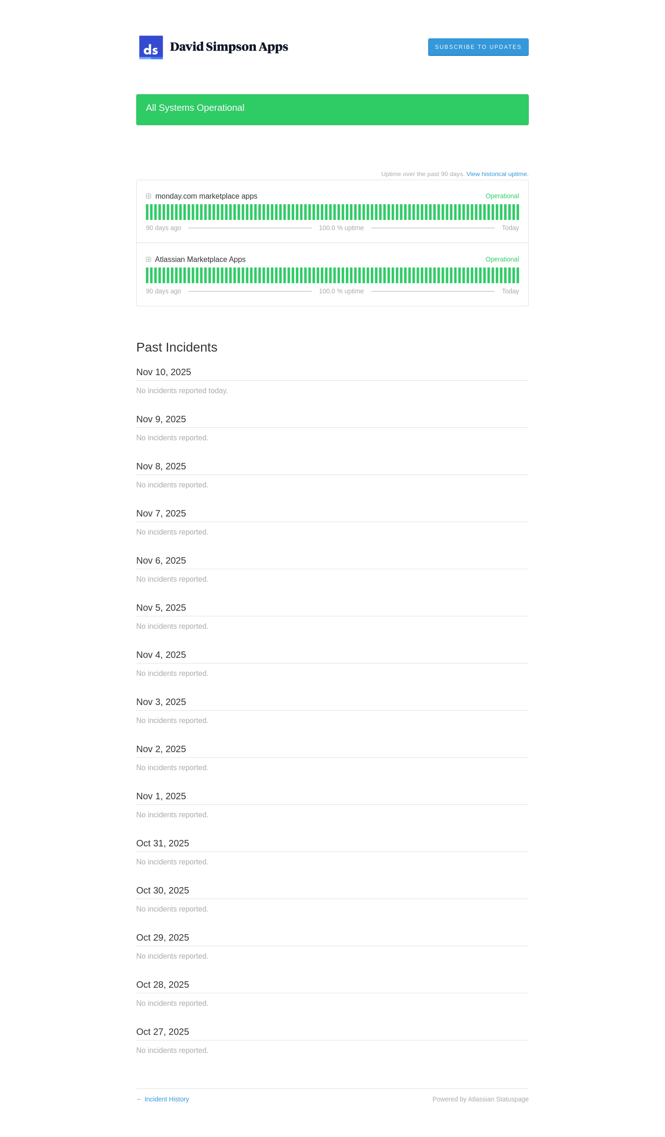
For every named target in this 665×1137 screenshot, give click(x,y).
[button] (478, 47)
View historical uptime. (497, 173)
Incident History (162, 1099)
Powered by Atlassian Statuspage (480, 1099)
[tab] (147, 212)
